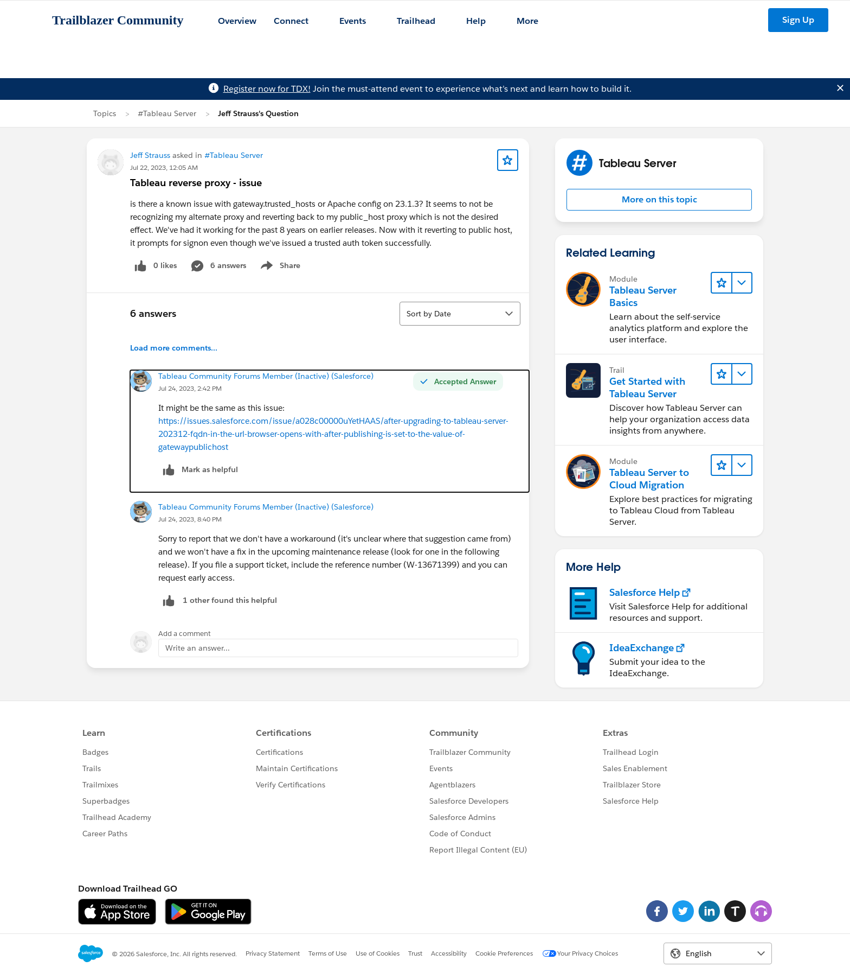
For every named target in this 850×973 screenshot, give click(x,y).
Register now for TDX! (267, 88)
